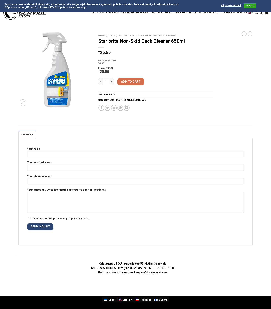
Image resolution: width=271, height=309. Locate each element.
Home (101, 35)
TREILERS (180, 12)
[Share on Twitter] (107, 108)
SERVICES (210, 12)
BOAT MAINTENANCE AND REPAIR (157, 35)
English (245, 12)
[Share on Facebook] (101, 108)
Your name (135, 153)
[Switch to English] (125, 299)
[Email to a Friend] (114, 108)
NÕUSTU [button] (250, 6)
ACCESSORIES (162, 12)
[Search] (256, 12)
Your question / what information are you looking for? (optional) (135, 201)
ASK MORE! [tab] (27, 134)
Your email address (135, 167)
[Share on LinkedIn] (127, 108)
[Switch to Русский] (143, 299)
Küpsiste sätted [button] (231, 5)
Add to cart (131, 81)
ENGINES (112, 12)
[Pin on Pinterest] (120, 108)
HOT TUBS (195, 12)
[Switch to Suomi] (161, 299)
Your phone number (135, 181)
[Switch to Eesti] (109, 299)
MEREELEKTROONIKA (135, 12)
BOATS (98, 12)
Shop (112, 35)
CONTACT (227, 12)
